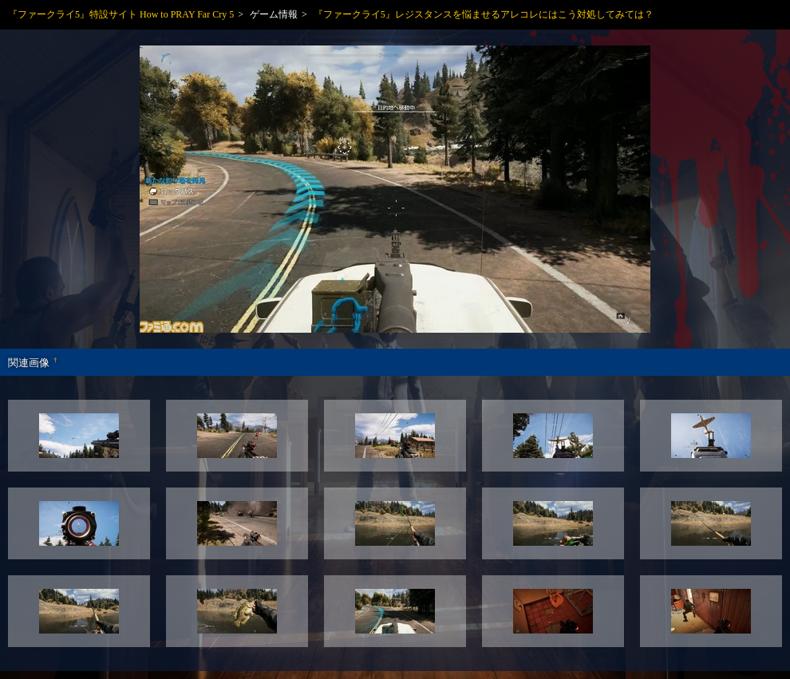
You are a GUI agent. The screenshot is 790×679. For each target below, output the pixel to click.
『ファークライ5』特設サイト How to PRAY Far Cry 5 (121, 14)
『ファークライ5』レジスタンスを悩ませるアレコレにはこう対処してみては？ (484, 14)
